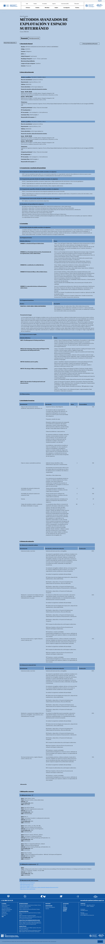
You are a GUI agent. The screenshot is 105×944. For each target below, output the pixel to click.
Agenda (54, 3)
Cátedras (47, 908)
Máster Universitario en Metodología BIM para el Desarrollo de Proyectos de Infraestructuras (30, 917)
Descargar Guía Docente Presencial (89, 43)
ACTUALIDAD (66, 903)
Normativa (4, 915)
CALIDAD (65, 909)
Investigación (66, 7)
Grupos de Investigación (50, 907)
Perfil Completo (34, 114)
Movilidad (47, 7)
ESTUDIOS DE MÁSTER (23, 911)
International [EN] (64, 3)
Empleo (56, 7)
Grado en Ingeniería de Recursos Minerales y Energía (29, 909)
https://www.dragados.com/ (26, 886)
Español (100, 0)
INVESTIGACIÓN (49, 905)
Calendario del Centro (6, 910)
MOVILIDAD (48, 903)
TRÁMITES (65, 907)
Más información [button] (53, 941)
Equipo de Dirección (6, 905)
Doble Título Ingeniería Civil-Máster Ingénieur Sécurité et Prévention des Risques (30, 928)
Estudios (37, 7)
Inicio (20, 12)
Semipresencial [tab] (34, 38)
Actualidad (44, 3)
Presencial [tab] (24, 38)
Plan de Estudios (44, 12)
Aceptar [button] (100, 941)
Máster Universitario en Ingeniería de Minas (33, 12)
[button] (48, 43)
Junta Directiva (4, 906)
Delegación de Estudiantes (7, 909)
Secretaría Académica (6, 907)
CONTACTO (82, 903)
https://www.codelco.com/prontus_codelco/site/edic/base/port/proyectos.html (39, 887)
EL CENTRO (4, 903)
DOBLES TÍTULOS (22, 926)
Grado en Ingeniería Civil (24, 907)
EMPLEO (64, 910)
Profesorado (4, 912)
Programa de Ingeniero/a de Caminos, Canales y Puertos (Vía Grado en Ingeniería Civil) (30, 906)
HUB (27, 3)
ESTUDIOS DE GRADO (23, 903)
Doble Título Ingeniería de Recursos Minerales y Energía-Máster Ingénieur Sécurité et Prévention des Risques (30, 931)
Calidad (35, 3)
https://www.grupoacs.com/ (26, 884)
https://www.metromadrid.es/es (27, 889)
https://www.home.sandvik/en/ (27, 882)
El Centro (28, 7)
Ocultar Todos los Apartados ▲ (10, 42)
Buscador (76, 3)
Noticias (64, 905)
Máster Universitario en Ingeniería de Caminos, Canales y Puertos (30, 913)
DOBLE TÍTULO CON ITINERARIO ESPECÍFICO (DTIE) (29, 920)
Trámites (77, 7)
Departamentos (5, 913)
